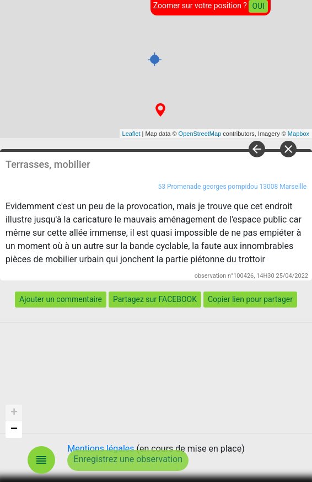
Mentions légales (100, 448)
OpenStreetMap (200, 133)
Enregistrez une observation (127, 459)
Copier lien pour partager (250, 299)
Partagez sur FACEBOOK (155, 299)
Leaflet (131, 133)
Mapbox (298, 133)
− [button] (14, 429)
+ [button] (14, 413)
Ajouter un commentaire (60, 299)
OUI (258, 6)
